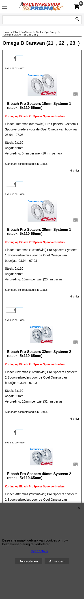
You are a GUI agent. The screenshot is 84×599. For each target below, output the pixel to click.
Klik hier (74, 170)
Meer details (39, 551)
